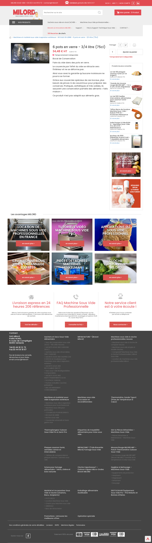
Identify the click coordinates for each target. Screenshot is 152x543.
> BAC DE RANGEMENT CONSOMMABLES (52, 389)
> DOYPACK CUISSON (52, 380)
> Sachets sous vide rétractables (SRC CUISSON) (57, 353)
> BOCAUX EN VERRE (51, 415)
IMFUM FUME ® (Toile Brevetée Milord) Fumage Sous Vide (90, 448)
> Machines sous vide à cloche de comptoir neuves (124, 343)
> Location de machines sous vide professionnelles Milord (124, 360)
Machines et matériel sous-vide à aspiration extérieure (34, 37)
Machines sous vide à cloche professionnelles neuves (124, 338)
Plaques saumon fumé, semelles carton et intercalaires (54, 449)
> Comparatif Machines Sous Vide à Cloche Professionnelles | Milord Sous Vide (124, 354)
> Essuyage (115, 483)
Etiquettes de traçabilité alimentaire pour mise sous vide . (90, 432)
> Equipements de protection (122, 473)
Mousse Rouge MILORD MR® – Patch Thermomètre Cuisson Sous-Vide (124, 449)
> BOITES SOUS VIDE (51, 418)
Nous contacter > (120, 324)
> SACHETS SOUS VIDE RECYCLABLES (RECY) (52, 367)
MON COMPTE (124, 3)
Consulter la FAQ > (76, 324)
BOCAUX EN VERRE (64, 37)
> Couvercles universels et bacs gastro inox (56, 421)
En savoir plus (114, 79)
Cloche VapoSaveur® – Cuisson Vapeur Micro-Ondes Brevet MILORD (91, 469)
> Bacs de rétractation (53, 508)
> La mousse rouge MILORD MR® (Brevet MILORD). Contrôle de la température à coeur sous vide (123, 457)
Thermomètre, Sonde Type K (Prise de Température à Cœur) (123, 399)
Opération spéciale (86, 516)
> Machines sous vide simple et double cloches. (123, 348)
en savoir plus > (126, 171)
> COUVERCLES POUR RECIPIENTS (56, 412)
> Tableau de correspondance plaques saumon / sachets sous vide (56, 457)
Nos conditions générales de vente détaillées (26, 525)
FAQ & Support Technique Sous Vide (102, 28)
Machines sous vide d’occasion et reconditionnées (86, 399)
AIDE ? (114, 3)
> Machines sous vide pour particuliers (54, 409)
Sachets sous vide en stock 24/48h (62, 22)
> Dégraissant (116, 478)
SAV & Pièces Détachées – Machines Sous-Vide (123, 431)
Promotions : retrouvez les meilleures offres (55, 517)
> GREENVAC (49, 506)
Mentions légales (67, 525)
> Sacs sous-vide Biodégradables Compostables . (57, 372)
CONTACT (124, 28)
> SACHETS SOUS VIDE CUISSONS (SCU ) (56, 348)
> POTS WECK (49, 498)
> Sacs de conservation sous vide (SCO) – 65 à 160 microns (57, 343)
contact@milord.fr (51, 3)
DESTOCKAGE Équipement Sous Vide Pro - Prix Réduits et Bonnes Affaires (124, 492)
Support (80, 28)
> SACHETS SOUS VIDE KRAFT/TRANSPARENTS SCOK (55, 376)
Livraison (49, 525)
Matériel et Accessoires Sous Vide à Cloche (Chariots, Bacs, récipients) (57, 492)
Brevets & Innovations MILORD (60, 28)
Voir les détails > (31, 324)
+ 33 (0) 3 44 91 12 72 (33, 3)
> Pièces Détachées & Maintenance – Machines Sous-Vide (123, 437)
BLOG (107, 3)
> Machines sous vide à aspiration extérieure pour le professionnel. (57, 404)
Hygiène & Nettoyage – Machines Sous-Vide (121, 468)
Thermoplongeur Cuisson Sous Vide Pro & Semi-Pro (55, 431)
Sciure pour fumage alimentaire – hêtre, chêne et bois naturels (57, 469)
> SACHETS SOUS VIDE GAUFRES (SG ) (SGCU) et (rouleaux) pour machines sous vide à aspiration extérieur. (57, 360)
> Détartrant (116, 480)
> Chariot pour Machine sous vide (57, 503)
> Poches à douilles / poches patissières (55, 384)
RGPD (57, 525)
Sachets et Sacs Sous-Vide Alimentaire (56, 338)
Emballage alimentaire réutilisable (88, 491)
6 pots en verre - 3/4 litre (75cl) (85, 37)
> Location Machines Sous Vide (56, 501)
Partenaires (80, 525)
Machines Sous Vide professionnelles (95, 22)
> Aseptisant (116, 475)
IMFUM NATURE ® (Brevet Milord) (88, 338)
